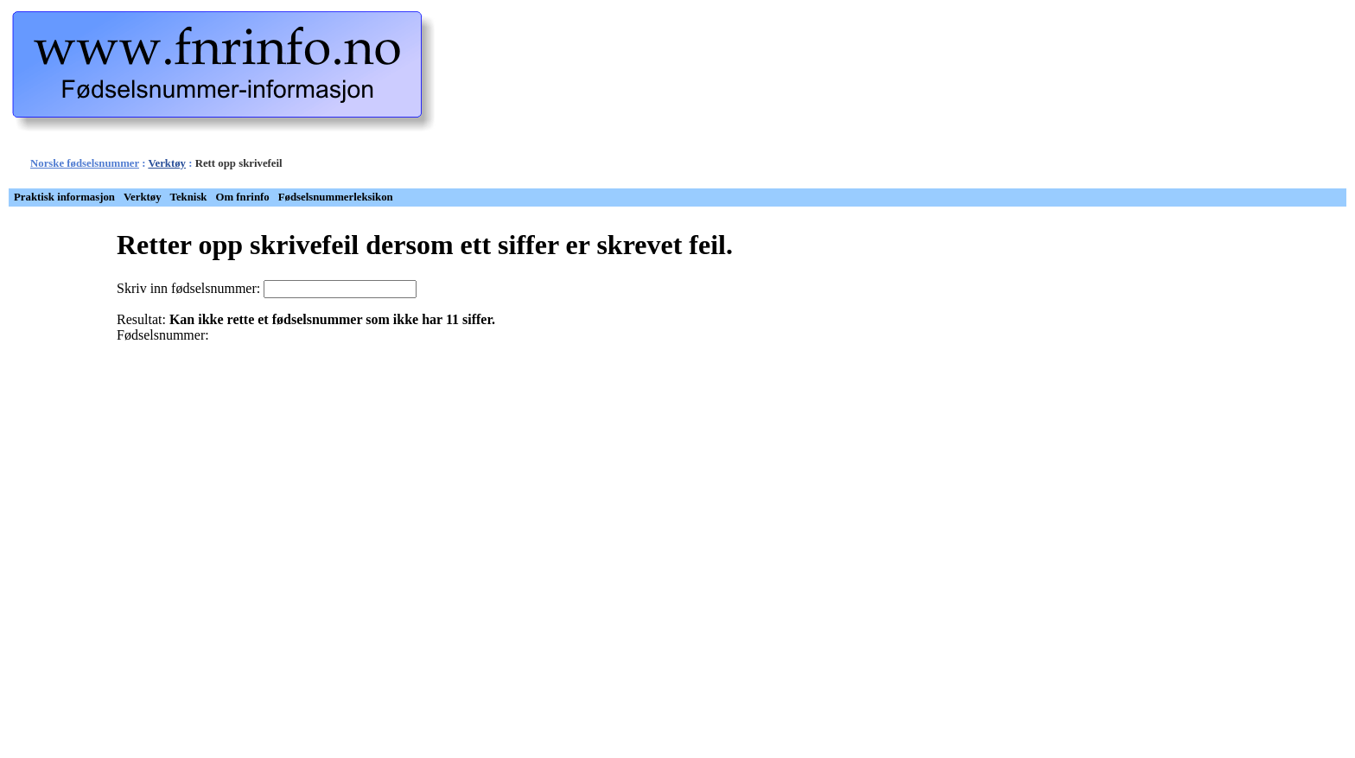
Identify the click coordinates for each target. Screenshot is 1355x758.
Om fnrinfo (243, 197)
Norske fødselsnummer (84, 163)
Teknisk (188, 197)
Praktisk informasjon (64, 197)
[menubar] (204, 197)
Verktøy (167, 163)
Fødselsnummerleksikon (335, 197)
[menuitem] (64, 197)
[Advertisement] (707, 97)
